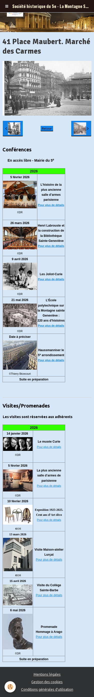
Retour (47, 128)
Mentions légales (47, 674)
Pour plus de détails (51, 205)
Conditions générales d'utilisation (47, 689)
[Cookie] (10, 686)
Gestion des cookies (47, 682)
